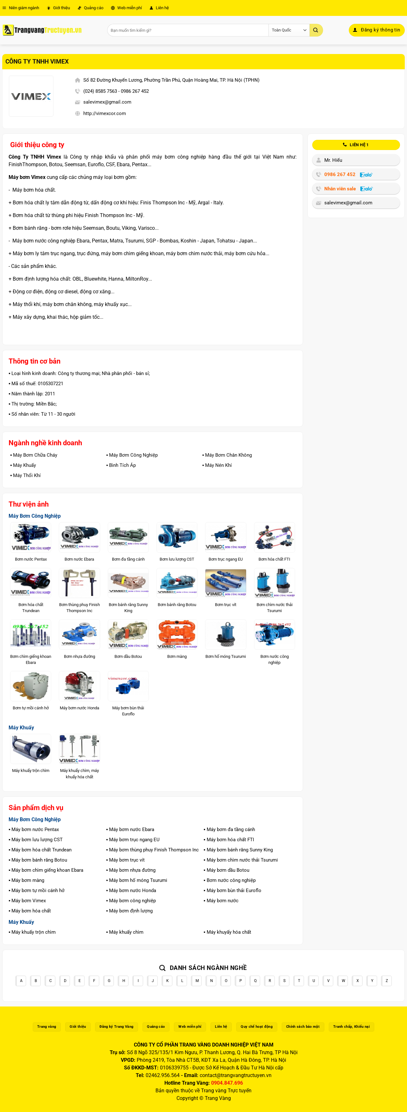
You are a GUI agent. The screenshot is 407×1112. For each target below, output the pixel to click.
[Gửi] (316, 30)
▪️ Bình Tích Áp (121, 465)
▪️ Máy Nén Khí (217, 465)
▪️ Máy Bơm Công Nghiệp (132, 455)
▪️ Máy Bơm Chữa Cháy (33, 455)
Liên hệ (159, 7)
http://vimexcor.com (104, 113)
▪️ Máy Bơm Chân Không (227, 455)
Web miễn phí (126, 7)
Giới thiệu (58, 7)
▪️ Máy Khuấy (23, 465)
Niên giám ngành (20, 7)
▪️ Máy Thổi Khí (25, 475)
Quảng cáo (90, 7)
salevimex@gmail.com (107, 102)
